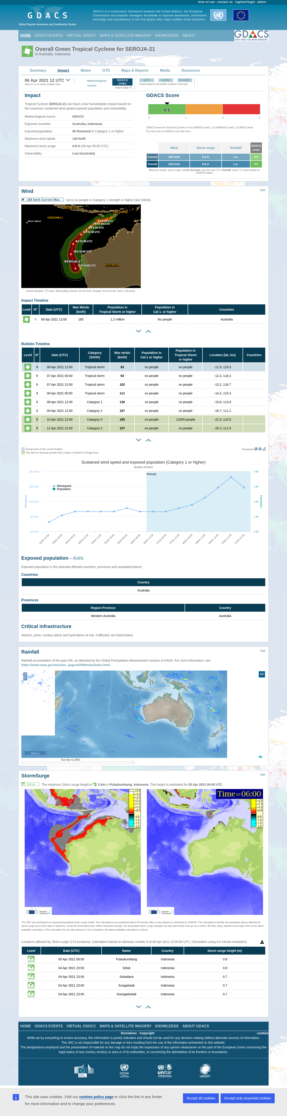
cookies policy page (96, 1097)
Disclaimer (129, 1033)
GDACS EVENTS (49, 35)
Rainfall (236, 148)
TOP (262, 190)
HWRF (165, 80)
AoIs (78, 558)
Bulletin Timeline (35, 344)
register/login (245, 2)
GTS (106, 70)
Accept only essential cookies (247, 1098)
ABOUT (188, 35)
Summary (38, 70)
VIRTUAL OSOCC (81, 35)
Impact (63, 70)
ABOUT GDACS (195, 1026)
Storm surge (205, 148)
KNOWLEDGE (167, 35)
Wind (174, 148)
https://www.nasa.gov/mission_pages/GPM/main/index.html (65, 665)
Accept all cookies (201, 1098)
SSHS (145, 200)
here (188, 131)
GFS (147, 80)
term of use (206, 2)
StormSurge (35, 775)
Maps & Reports (135, 70)
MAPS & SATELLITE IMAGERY (125, 35)
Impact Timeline (34, 300)
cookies (263, 1033)
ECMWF (184, 80)
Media (165, 70)
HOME (25, 35)
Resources (191, 70)
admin (261, 2)
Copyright (147, 1033)
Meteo (86, 70)
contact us (225, 2)
